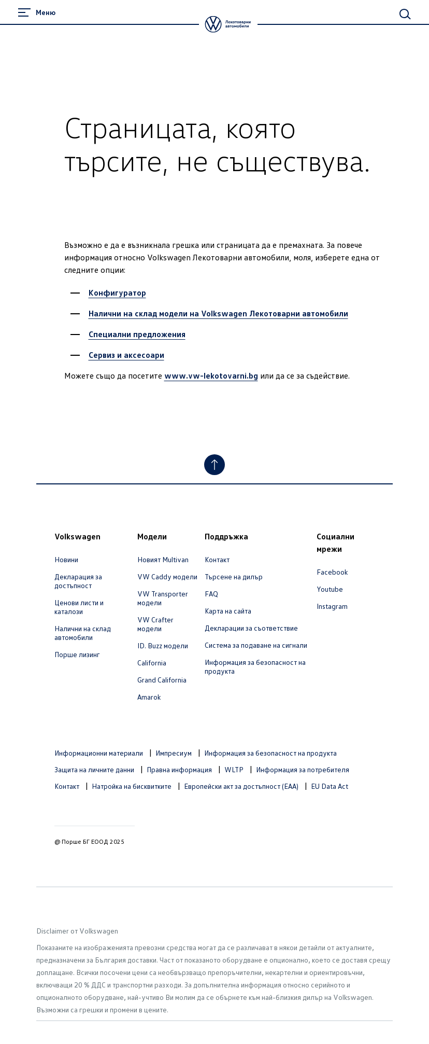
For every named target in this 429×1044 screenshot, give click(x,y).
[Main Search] (405, 14)
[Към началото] (214, 464)
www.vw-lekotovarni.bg (211, 375)
